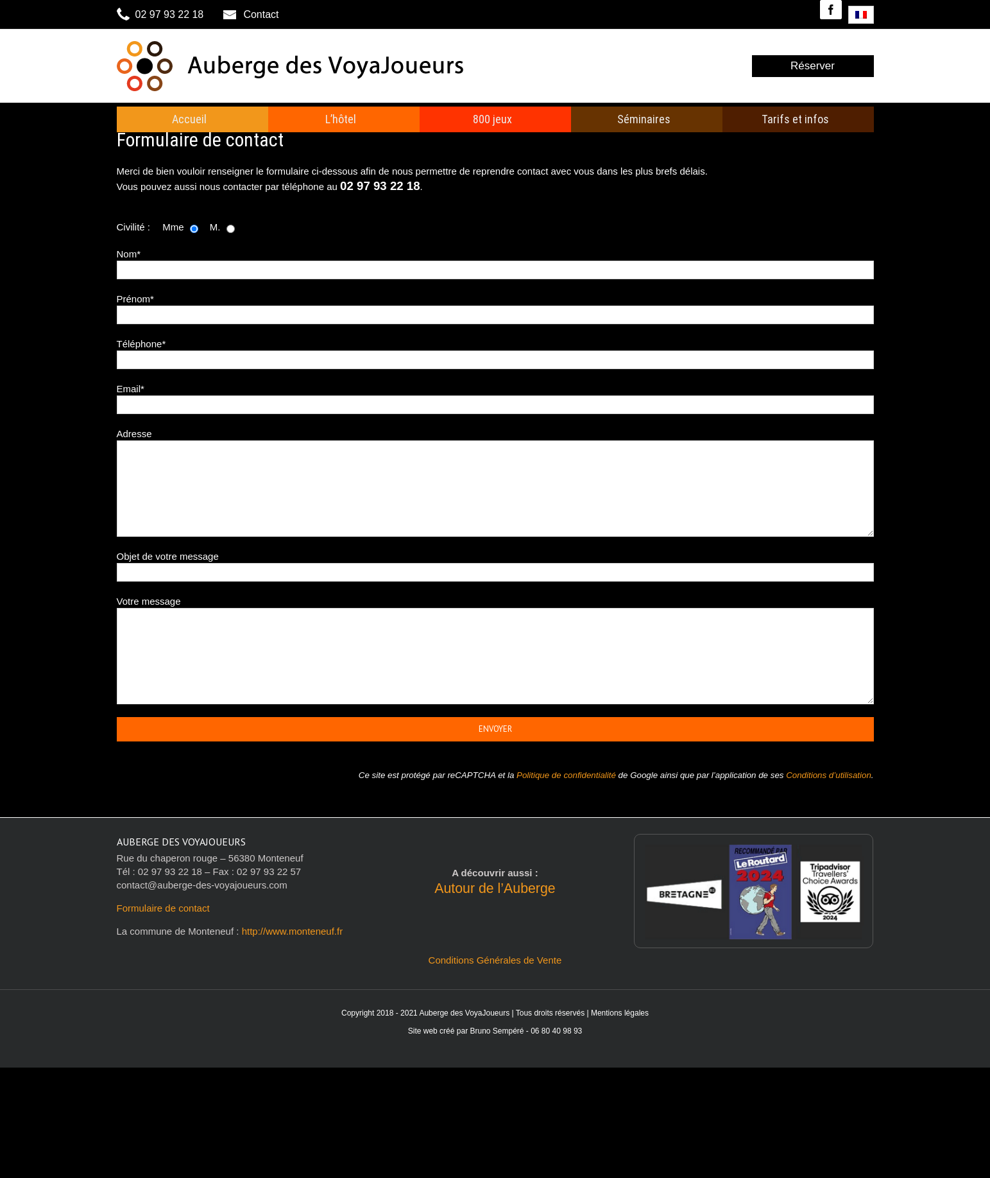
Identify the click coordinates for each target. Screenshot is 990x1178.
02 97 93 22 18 (162, 14)
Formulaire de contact (163, 908)
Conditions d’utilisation (828, 775)
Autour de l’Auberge (495, 888)
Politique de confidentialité (566, 775)
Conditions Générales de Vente (495, 960)
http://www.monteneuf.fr (292, 931)
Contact (250, 14)
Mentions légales (620, 1013)
